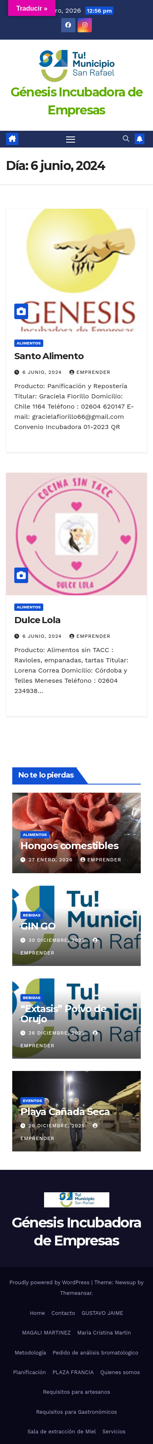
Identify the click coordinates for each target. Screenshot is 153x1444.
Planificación (29, 1372)
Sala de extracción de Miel (61, 1431)
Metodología (30, 1353)
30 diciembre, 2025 (58, 940)
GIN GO (37, 926)
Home (37, 1313)
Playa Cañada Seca (65, 1112)
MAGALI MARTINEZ (46, 1333)
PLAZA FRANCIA (73, 1372)
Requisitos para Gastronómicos (76, 1412)
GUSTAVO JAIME (102, 1313)
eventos (32, 1100)
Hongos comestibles (69, 846)
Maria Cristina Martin (104, 1333)
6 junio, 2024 (43, 372)
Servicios (114, 1431)
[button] (126, 139)
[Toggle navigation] (71, 139)
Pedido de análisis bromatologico (95, 1353)
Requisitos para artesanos (76, 1392)
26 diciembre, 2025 (58, 1033)
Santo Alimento (49, 356)
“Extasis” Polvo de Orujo (63, 1014)
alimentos (29, 343)
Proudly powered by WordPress (50, 1282)
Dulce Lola (37, 620)
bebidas (31, 915)
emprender (89, 372)
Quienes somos (120, 1372)
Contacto (63, 1313)
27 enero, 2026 (52, 860)
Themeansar (75, 1293)
